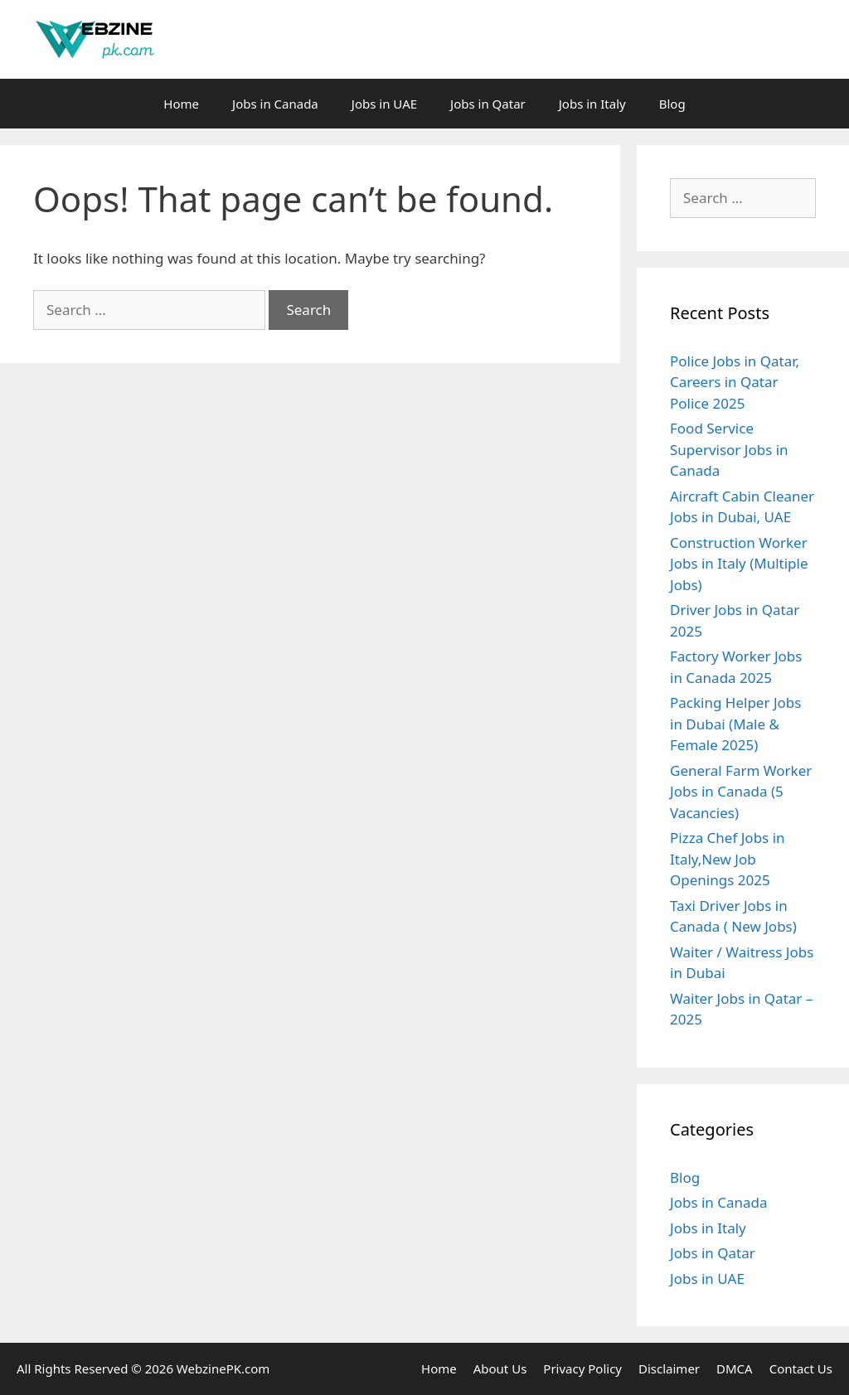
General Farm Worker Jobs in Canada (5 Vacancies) (741, 791)
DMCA (734, 1368)
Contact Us (800, 1368)
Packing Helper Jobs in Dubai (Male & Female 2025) (735, 723)
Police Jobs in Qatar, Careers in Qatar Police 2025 (734, 382)
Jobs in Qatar (488, 103)
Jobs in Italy (592, 103)
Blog (672, 103)
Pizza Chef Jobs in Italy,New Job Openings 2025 (727, 858)
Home (181, 103)
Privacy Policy (582, 1368)
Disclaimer (669, 1368)
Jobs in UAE (384, 103)
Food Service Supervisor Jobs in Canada (729, 449)
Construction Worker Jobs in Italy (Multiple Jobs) (739, 563)
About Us (500, 1368)
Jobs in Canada (275, 103)
